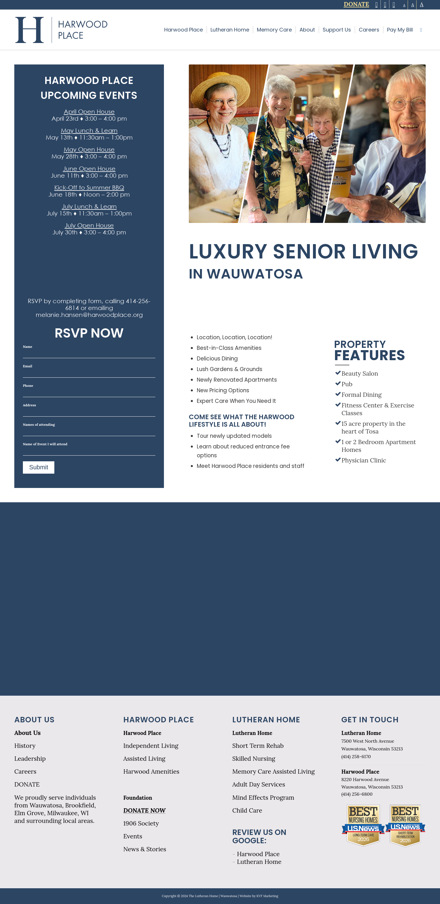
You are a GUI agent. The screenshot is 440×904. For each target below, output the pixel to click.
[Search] (421, 30)
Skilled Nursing (253, 758)
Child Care (247, 810)
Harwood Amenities (151, 771)
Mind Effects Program (263, 797)
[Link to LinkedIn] (393, 4)
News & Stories (144, 849)
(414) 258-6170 (356, 756)
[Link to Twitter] (376, 4)
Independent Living (150, 746)
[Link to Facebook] (385, 4)
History (24, 746)
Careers (25, 771)
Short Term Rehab (258, 746)
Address (89, 410)
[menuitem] (183, 30)
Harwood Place (142, 733)
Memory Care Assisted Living (273, 771)
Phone (89, 390)
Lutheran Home (252, 733)
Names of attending (89, 429)
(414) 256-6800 (356, 794)
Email (89, 371)
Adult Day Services (258, 784)
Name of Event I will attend (89, 449)
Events (132, 836)
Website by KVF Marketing (258, 896)
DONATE (27, 784)
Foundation (137, 797)
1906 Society (141, 823)
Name (89, 351)
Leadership (30, 758)
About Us (27, 733)
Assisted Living (144, 758)
